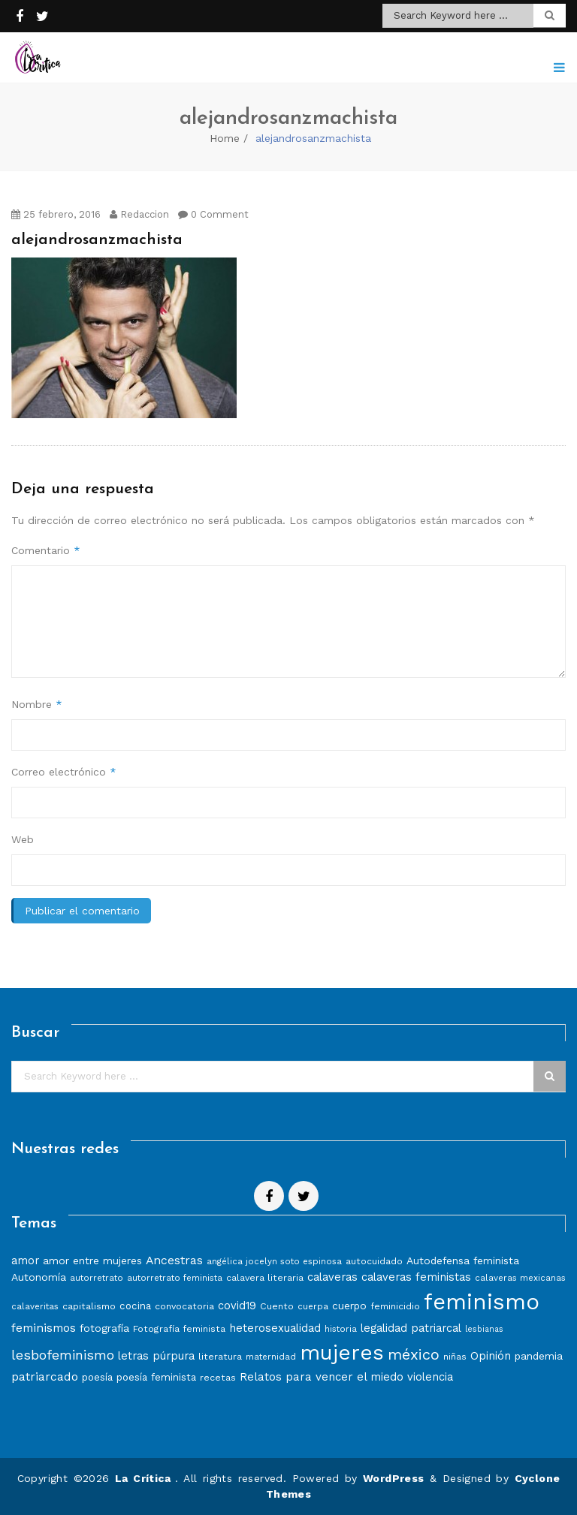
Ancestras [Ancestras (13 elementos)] (174, 1260)
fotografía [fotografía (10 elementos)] (104, 1328)
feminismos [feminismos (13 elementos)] (43, 1328)
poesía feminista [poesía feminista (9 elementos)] (156, 1377)
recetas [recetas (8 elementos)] (218, 1377)
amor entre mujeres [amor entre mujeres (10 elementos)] (92, 1260)
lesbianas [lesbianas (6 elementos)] (484, 1329)
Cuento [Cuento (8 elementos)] (277, 1306)
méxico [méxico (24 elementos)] (414, 1354)
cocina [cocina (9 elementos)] (135, 1306)
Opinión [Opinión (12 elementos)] (490, 1356)
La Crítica (145, 1478)
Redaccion (139, 214)
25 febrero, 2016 (56, 214)
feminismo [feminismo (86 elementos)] (481, 1302)
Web (22, 839)
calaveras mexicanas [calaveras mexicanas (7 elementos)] (520, 1278)
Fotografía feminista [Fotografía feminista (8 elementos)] (179, 1328)
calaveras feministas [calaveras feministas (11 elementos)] (416, 1277)
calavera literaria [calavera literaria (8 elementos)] (265, 1277)
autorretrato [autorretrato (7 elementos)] (96, 1278)
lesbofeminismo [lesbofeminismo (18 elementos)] (62, 1355)
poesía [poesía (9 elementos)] (97, 1377)
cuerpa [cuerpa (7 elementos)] (313, 1306)
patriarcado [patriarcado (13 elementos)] (44, 1376)
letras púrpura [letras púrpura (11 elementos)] (156, 1356)
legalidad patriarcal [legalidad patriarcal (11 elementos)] (411, 1328)
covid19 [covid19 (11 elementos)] (237, 1305)
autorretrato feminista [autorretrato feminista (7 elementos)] (174, 1278)
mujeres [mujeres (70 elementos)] (342, 1352)
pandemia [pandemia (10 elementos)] (539, 1356)
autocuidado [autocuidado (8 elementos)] (374, 1261)
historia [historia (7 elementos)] (341, 1329)
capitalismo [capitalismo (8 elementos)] (89, 1306)
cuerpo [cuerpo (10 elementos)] (349, 1306)
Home (225, 138)
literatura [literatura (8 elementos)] (220, 1356)
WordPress (393, 1478)
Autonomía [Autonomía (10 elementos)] (38, 1277)
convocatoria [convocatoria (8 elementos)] (184, 1306)
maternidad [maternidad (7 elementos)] (271, 1356)
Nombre (36, 704)
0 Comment (213, 214)
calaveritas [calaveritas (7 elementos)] (35, 1306)
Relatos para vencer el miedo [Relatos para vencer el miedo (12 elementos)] (321, 1377)
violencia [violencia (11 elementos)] (430, 1377)
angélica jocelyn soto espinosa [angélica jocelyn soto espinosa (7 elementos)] (274, 1261)
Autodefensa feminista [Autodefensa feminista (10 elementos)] (462, 1260)
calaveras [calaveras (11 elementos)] (332, 1277)
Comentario (45, 550)
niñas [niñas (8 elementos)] (455, 1356)
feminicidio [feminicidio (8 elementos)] (395, 1306)
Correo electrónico (63, 772)
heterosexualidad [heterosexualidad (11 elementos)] (275, 1328)
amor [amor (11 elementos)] (25, 1260)
